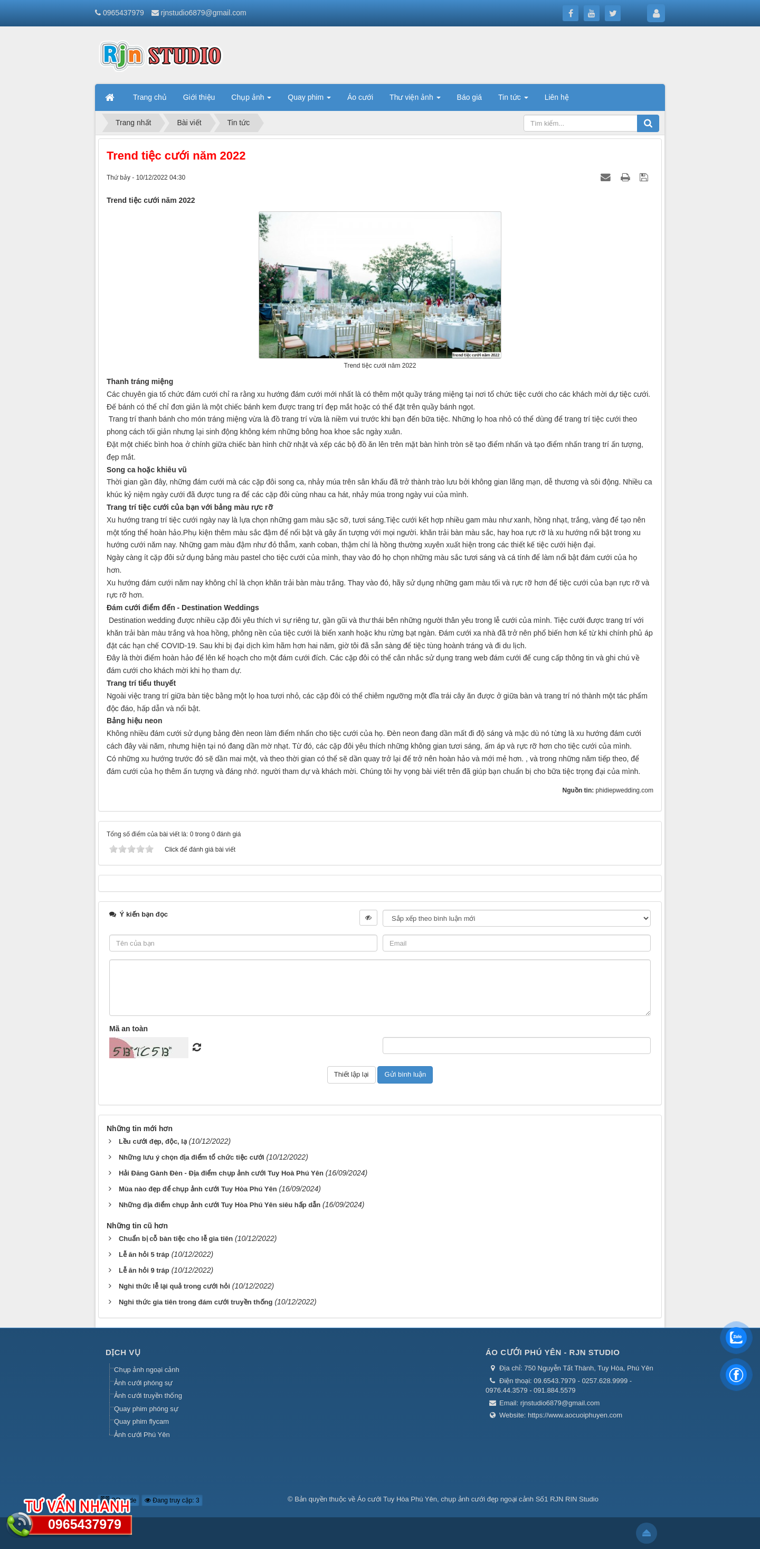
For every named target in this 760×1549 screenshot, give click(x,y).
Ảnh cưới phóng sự (143, 1383)
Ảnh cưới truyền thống (148, 1395)
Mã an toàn (128, 1028)
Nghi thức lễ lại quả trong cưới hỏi (174, 1286)
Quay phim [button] (309, 100)
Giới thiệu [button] (199, 97)
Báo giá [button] (469, 97)
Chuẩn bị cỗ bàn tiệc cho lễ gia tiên (176, 1239)
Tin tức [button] (513, 100)
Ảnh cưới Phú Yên (142, 1435)
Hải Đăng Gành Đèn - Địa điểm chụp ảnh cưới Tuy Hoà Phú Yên (221, 1173)
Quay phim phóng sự (146, 1409)
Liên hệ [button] (557, 97)
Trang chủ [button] (150, 97)
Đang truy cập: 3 (172, 1500)
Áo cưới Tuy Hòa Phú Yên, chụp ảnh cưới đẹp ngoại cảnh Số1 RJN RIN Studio (477, 1499)
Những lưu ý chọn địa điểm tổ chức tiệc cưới (191, 1157)
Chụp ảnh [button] (251, 100)
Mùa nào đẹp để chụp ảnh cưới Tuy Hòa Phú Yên (198, 1189)
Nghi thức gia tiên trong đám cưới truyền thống (196, 1302)
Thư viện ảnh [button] (415, 100)
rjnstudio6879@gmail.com (203, 12)
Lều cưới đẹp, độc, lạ (153, 1141)
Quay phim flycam (141, 1421)
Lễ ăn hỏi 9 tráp (144, 1270)
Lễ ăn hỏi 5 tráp (144, 1254)
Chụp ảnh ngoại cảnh (146, 1370)
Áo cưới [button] (360, 97)
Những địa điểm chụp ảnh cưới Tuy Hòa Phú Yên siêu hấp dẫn (219, 1205)
